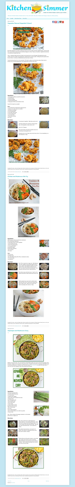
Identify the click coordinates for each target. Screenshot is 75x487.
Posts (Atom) (13, 482)
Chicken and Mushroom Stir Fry (18, 176)
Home (8, 18)
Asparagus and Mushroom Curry (18, 330)
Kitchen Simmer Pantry (18, 18)
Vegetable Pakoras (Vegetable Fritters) (20, 23)
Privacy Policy (25, 18)
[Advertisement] (59, 51)
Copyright (11, 18)
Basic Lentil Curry (34, 365)
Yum (8, 25)
